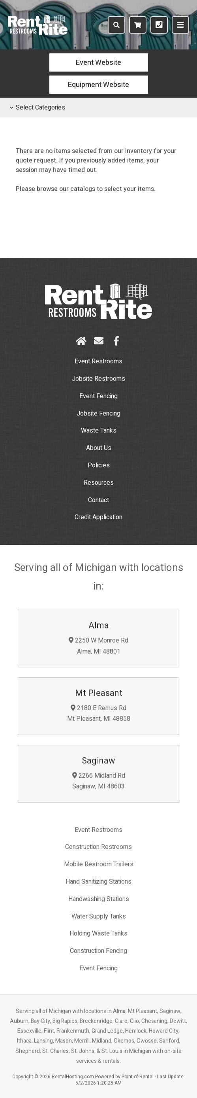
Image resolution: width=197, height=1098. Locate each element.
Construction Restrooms (98, 847)
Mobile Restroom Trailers (98, 864)
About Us (98, 448)
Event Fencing (98, 396)
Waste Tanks (98, 430)
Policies (99, 465)
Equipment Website (98, 84)
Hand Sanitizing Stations (98, 881)
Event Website (98, 62)
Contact (98, 500)
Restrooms (98, 379)
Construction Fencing (98, 951)
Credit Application (98, 517)
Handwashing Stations (98, 899)
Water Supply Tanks (98, 916)
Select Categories (37, 107)
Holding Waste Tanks (98, 933)
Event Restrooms (98, 361)
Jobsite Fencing (98, 413)
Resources (99, 483)
